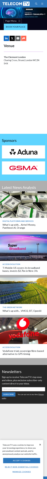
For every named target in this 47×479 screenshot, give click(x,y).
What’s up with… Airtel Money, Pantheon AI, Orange (19, 226)
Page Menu (12, 21)
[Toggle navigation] (42, 4)
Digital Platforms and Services (18, 221)
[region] (21, 459)
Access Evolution (11, 264)
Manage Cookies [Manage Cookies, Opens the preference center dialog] (22, 472)
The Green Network (12, 307)
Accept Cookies (21, 460)
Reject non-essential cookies (21, 467)
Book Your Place (15, 26)
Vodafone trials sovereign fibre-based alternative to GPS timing (23, 352)
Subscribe (8, 394)
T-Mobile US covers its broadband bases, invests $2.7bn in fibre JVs (21, 269)
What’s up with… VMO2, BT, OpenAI (22, 310)
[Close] (40, 444)
